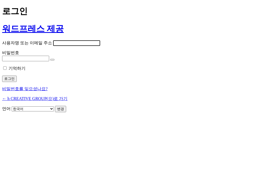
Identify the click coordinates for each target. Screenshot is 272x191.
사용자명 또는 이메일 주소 (27, 43)
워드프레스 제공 (33, 28)
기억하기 (17, 68)
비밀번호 (10, 52)
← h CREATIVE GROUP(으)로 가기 (34, 98)
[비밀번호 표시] (52, 59)
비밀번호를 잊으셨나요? (25, 88)
